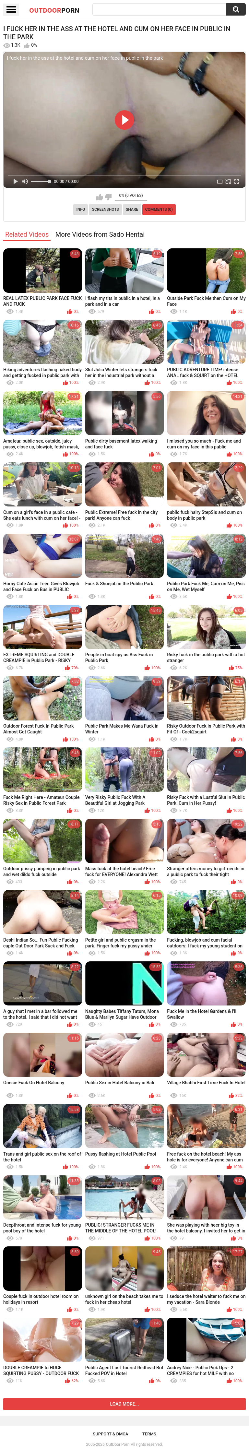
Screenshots (105, 209)
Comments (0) (159, 209)
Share (132, 209)
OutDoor (54, 10)
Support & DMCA (110, 1434)
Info (80, 209)
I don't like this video (108, 197)
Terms (149, 1434)
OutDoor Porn (117, 1444)
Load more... (124, 1404)
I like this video (99, 197)
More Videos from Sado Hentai (100, 234)
